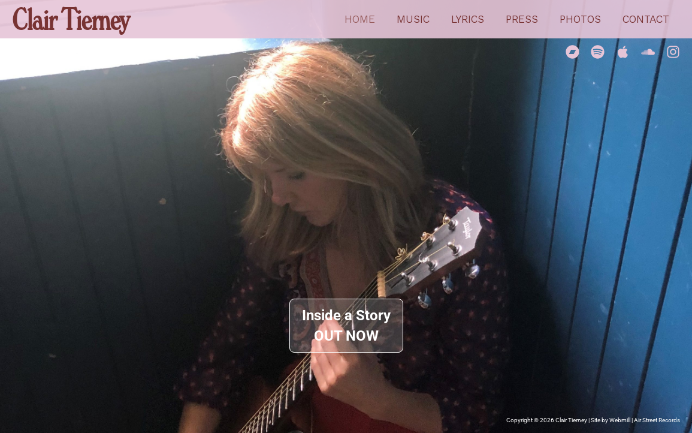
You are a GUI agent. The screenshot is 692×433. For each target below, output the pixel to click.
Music (413, 19)
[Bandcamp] (572, 52)
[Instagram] (673, 52)
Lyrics (467, 19)
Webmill (619, 420)
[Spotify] (598, 52)
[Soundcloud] (648, 52)
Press (522, 19)
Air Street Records (657, 420)
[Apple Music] (623, 52)
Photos (580, 19)
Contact (646, 19)
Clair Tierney (70, 18)
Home (360, 19)
